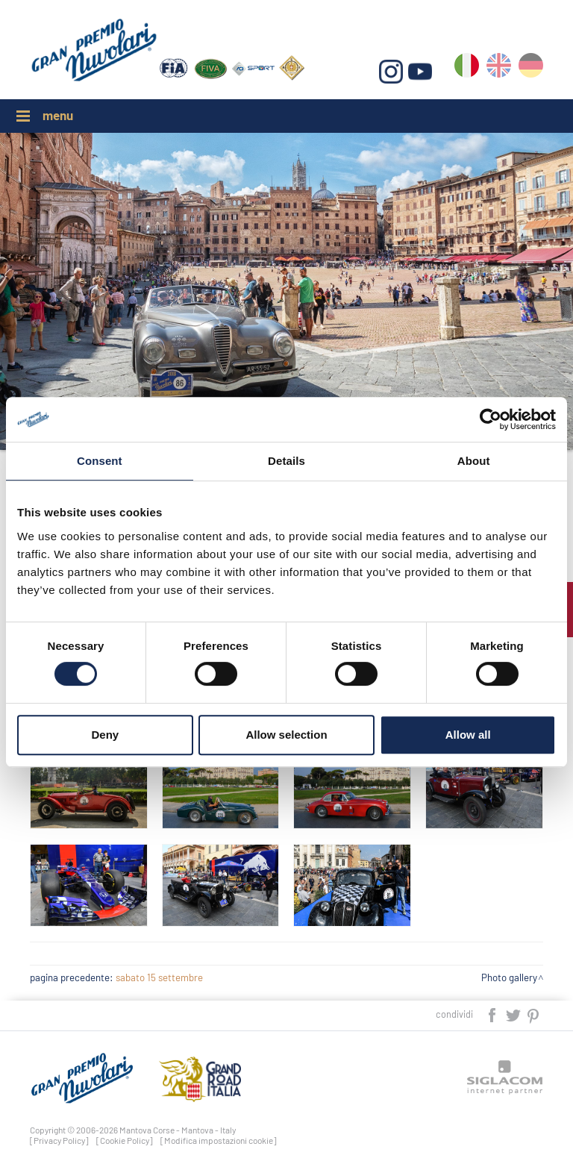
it (466, 68)
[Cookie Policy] (124, 1140)
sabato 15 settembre (159, 977)
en (498, 68)
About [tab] (473, 460)
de (531, 68)
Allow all (468, 734)
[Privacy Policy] (59, 1140)
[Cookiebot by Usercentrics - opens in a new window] (490, 419)
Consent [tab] (99, 460)
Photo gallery (509, 977)
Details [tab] (286, 460)
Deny (105, 734)
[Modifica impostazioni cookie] (218, 1140)
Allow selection (286, 734)
